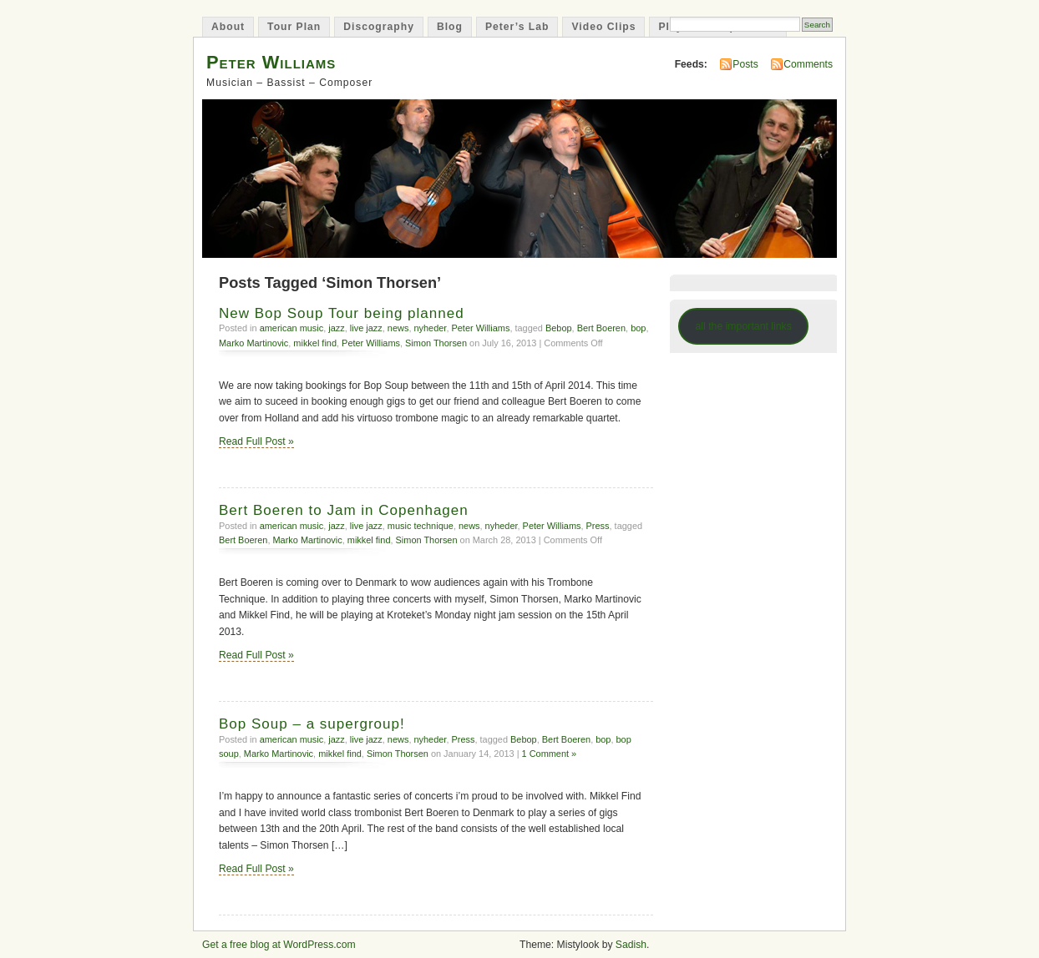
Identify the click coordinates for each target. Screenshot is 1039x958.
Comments (808, 64)
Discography (378, 27)
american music (292, 328)
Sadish (631, 944)
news (398, 328)
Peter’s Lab (517, 27)
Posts (745, 64)
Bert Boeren (601, 328)
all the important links (743, 326)
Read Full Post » (256, 441)
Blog (450, 27)
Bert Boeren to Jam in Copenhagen (344, 510)
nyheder (429, 328)
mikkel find (315, 343)
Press (598, 526)
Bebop (558, 328)
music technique (421, 526)
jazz (336, 328)
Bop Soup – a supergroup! (312, 724)
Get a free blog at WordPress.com (279, 944)
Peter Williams (271, 62)
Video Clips (603, 27)
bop (638, 328)
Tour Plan (294, 27)
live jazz (366, 328)
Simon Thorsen (436, 343)
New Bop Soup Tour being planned (341, 313)
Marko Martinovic (253, 343)
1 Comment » (549, 754)
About (228, 27)
